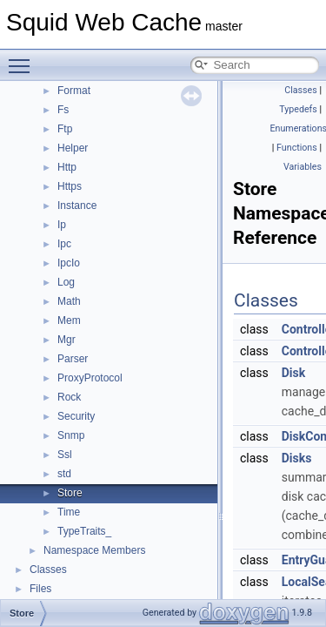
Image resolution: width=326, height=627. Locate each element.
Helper (72, 148)
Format (73, 90)
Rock (69, 397)
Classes (48, 569)
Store (70, 493)
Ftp (64, 129)
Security (76, 416)
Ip (61, 225)
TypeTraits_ (84, 531)
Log (66, 282)
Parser (72, 359)
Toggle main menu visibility (23, 58)
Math (69, 301)
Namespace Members (94, 550)
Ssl (64, 454)
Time (68, 512)
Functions (296, 147)
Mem (69, 320)
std (64, 474)
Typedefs (298, 109)
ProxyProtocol (90, 378)
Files (40, 589)
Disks (297, 458)
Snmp (70, 435)
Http (67, 167)
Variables (302, 166)
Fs (63, 110)
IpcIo (68, 263)
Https (69, 186)
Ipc (64, 244)
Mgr (66, 340)
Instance (76, 205)
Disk (293, 373)
